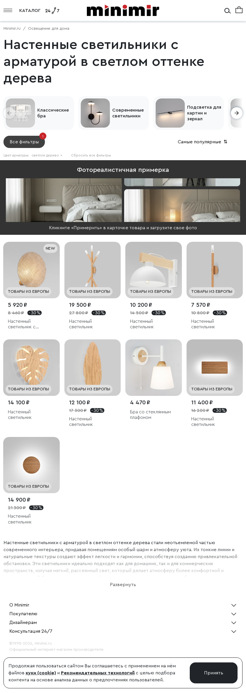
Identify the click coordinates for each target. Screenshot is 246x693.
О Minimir (19, 605)
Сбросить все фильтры (91, 155)
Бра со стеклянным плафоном (150, 415)
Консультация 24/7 (30, 631)
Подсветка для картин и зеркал (204, 113)
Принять (213, 673)
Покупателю (23, 613)
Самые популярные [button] (203, 142)
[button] (9, 113)
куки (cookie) (41, 673)
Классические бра (53, 113)
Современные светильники (128, 113)
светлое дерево (46, 155)
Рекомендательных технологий (98, 673)
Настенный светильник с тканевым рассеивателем (24, 324)
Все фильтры (27, 140)
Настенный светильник (81, 324)
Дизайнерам (23, 622)
